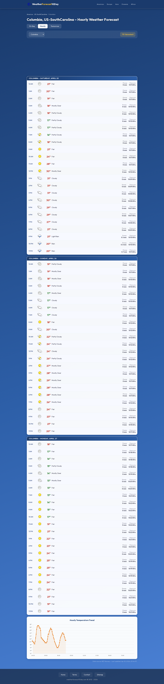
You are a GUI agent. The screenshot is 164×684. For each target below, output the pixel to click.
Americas (100, 4)
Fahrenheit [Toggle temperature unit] (128, 34)
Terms (74, 675)
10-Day (32, 26)
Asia (117, 4)
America (30, 14)
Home (63, 675)
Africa (133, 4)
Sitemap (100, 675)
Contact (87, 675)
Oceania (125, 4)
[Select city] (36, 34)
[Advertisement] (82, 57)
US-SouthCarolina (40, 14)
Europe (109, 4)
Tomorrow (55, 26)
